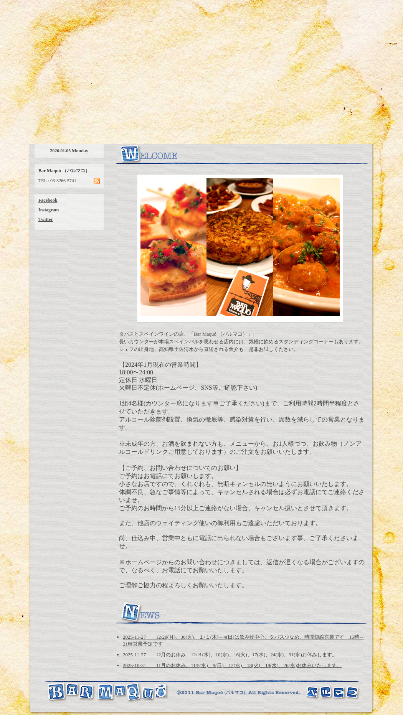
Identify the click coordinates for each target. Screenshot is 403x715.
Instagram (48, 210)
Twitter (45, 219)
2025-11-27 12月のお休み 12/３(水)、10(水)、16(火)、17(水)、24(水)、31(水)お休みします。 (230, 654)
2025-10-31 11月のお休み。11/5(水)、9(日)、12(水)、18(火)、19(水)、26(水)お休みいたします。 (232, 665)
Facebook (47, 200)
